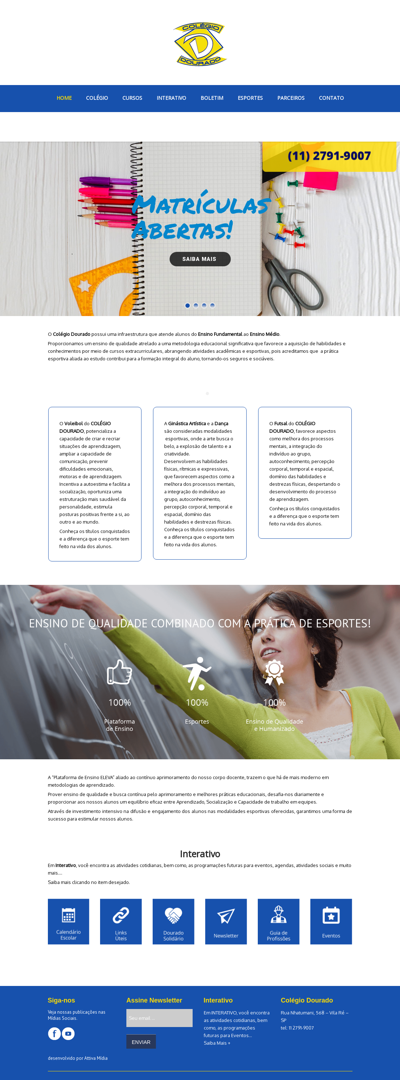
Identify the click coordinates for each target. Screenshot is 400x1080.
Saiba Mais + (217, 1043)
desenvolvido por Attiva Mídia (78, 1058)
